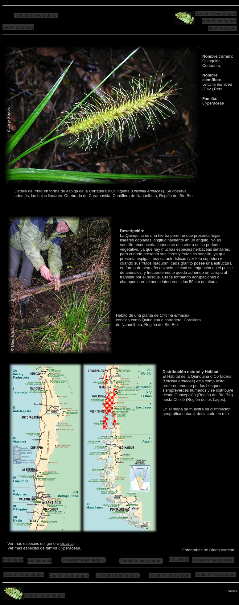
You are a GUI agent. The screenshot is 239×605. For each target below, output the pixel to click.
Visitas (232, 591)
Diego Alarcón (221, 550)
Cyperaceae (69, 548)
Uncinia (66, 543)
